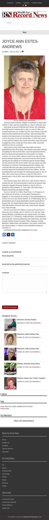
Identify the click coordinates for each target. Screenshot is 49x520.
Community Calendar (9, 502)
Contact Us (10, 3)
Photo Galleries (7, 505)
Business (5, 483)
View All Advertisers (23, 420)
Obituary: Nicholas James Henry (28, 364)
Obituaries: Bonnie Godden (26, 320)
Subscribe (26, 3)
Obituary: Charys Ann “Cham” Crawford (31, 378)
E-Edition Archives (37, 3)
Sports (4, 468)
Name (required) (7, 256)
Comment (5, 273)
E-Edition (18, 3)
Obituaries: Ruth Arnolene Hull (28, 349)
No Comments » (36, 323)
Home (4, 440)
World (4, 480)
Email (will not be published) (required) (16, 264)
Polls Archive (5, 408)
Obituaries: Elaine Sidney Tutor (28, 334)
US (3, 465)
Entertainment (6, 471)
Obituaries (12, 243)
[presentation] (18, 299)
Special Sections (7, 449)
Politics (4, 477)
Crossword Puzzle (8, 499)
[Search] (21, 22)
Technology (6, 474)
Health (4, 486)
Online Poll (5, 508)
